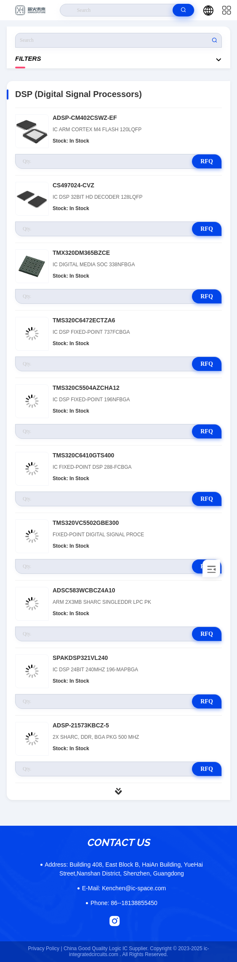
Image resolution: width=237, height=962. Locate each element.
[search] (183, 10)
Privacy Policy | (45, 948)
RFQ (206, 161)
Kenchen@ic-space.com (124, 888)
